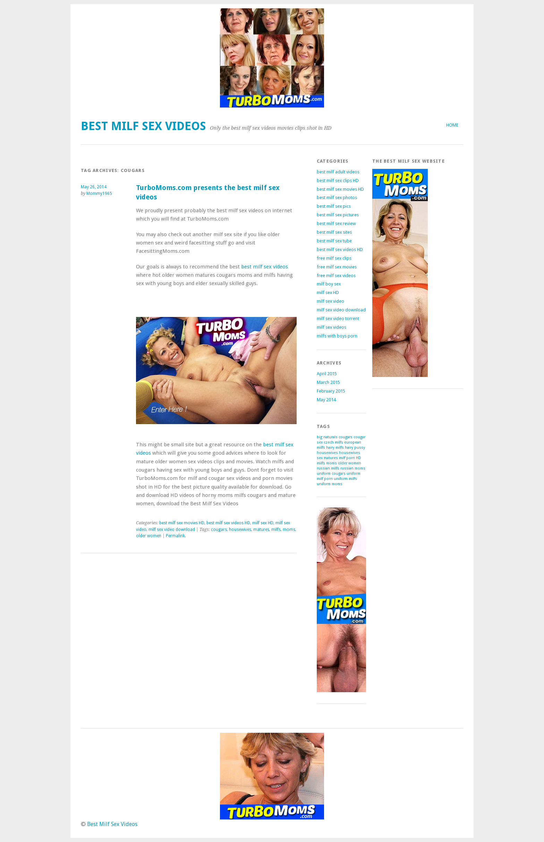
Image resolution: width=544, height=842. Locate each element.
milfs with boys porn (337, 335)
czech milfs (333, 442)
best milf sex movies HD (181, 523)
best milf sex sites (334, 232)
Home (452, 125)
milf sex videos (331, 327)
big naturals (327, 437)
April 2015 (327, 373)
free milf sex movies (337, 266)
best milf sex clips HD (338, 180)
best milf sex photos (337, 197)
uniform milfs (345, 478)
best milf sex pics (334, 206)
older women (148, 535)
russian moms (352, 468)
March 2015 (328, 382)
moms (289, 529)
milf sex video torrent (338, 318)
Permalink (175, 535)
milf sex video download (171, 529)
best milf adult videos (338, 171)
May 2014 (326, 399)
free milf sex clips (334, 258)
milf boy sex (329, 283)
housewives (240, 529)
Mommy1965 (99, 193)
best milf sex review (336, 223)
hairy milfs (335, 447)
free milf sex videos (336, 275)
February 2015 (331, 391)
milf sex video (330, 301)
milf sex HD (262, 523)
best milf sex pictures (338, 214)
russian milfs (328, 468)
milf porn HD (350, 458)
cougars (219, 529)
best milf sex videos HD (228, 523)
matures (261, 529)
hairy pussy (355, 447)
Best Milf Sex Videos (143, 126)
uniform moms (329, 484)
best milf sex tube (334, 240)
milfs (276, 529)
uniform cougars (331, 473)
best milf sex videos (264, 267)
